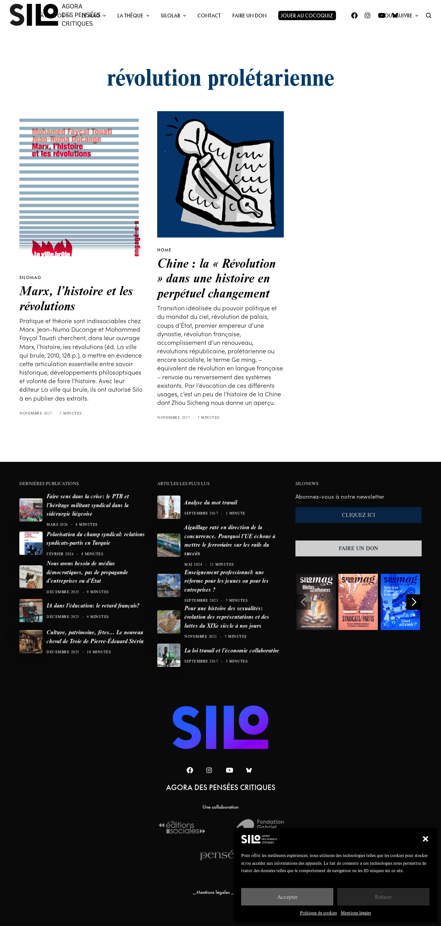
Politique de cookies (318, 913)
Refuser (383, 896)
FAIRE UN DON (358, 548)
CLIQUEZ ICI (358, 514)
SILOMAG (30, 277)
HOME (164, 250)
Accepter (287, 896)
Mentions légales (356, 913)
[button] (425, 839)
